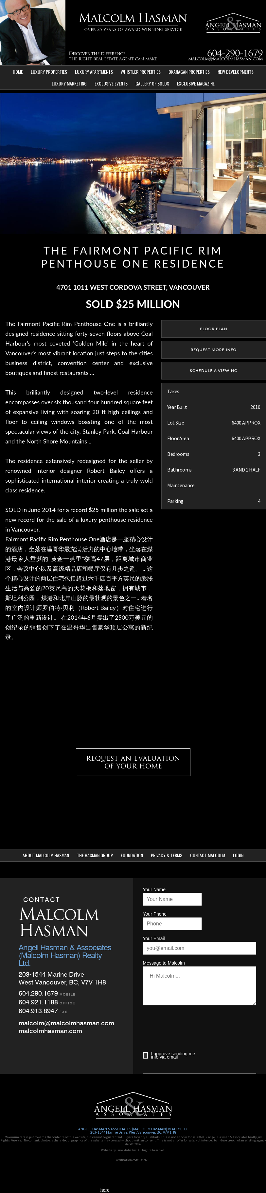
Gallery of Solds (152, 83)
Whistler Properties (141, 71)
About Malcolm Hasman (46, 855)
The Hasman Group (95, 855)
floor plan (213, 328)
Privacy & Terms (166, 855)
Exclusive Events (111, 83)
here (105, 1190)
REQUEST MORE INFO (214, 349)
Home (18, 71)
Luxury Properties (49, 71)
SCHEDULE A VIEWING (213, 370)
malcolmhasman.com (50, 1031)
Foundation (132, 855)
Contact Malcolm (207, 855)
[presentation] (192, 1024)
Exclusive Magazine (196, 83)
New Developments (236, 71)
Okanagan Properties (189, 71)
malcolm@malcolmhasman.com (225, 59)
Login (238, 855)
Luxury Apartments (94, 71)
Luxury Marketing (69, 83)
